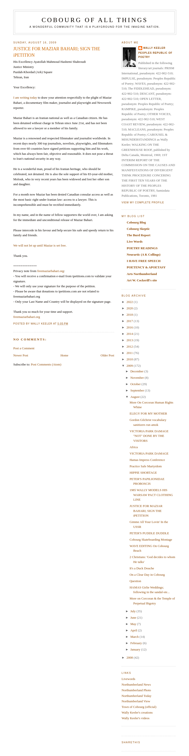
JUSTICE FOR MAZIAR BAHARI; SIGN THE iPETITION (145, 510)
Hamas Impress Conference (147, 460)
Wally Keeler (154, 48)
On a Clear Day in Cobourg (147, 574)
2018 (130, 314)
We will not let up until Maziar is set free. (39, 245)
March (135, 637)
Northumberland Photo (136, 690)
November (137, 377)
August (135, 397)
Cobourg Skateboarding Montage (150, 539)
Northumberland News (136, 684)
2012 (130, 346)
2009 (130, 365)
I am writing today (25, 97)
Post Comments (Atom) (46, 364)
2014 (130, 334)
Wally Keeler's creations (137, 712)
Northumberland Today (136, 696)
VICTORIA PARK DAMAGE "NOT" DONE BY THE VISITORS (148, 436)
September (137, 390)
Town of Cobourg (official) (139, 707)
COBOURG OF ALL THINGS (95, 20)
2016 (130, 327)
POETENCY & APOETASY (146, 267)
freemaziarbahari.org (50, 271)
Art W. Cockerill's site (142, 280)
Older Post (107, 355)
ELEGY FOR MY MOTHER (148, 413)
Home (64, 355)
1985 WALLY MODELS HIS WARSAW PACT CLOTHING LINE (151, 494)
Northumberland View (136, 701)
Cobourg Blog (136, 222)
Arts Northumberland (142, 274)
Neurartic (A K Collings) (143, 254)
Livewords (128, 679)
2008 (130, 657)
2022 (130, 302)
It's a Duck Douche (141, 568)
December (137, 371)
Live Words (134, 241)
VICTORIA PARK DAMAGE (148, 453)
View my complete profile (143, 202)
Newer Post (20, 355)
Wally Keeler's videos (135, 718)
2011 (130, 353)
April (134, 630)
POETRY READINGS (142, 248)
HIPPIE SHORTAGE (143, 472)
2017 (130, 321)
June (133, 617)
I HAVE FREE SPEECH (143, 261)
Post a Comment (23, 348)
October (136, 384)
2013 (130, 340)
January (135, 649)
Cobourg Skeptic (138, 229)
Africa (133, 447)
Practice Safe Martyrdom (145, 466)
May (133, 624)
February (136, 643)
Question (135, 581)
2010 (130, 359)
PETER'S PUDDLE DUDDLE (149, 533)
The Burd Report (138, 235)
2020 (130, 308)
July (133, 611)
